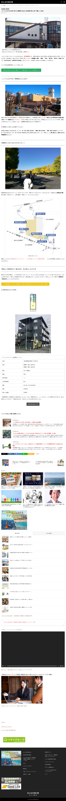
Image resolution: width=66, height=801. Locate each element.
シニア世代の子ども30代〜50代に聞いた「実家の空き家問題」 (27, 422)
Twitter (31, 795)
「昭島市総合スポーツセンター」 (17, 258)
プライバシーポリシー (27, 766)
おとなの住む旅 (33, 793)
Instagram (29, 795)
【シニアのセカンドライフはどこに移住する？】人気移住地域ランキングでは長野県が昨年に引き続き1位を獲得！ (38, 444)
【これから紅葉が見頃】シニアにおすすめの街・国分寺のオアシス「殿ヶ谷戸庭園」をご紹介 (34, 433)
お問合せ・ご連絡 (26, 774)
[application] (33, 649)
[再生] (3, 666)
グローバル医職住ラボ (49, 767)
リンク (46, 774)
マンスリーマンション (49, 761)
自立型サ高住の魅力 (27, 754)
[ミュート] (61, 666)
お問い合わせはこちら (33, 404)
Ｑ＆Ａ (24, 763)
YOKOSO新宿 (48, 764)
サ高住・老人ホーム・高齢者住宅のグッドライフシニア (51, 755)
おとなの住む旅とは (27, 752)
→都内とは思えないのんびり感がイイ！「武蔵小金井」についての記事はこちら (21, 70)
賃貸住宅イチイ (48, 752)
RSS (36, 795)
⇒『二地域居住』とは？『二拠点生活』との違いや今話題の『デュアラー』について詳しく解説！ (25, 284)
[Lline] (24, 454)
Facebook (34, 795)
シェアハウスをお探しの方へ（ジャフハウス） (51, 771)
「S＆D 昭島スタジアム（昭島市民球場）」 (36, 258)
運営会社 (25, 768)
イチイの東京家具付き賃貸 (50, 759)
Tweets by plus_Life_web (6, 726)
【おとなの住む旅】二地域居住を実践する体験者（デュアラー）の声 (19, 622)
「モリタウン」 (17, 119)
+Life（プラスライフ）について (29, 771)
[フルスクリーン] (63, 666)
